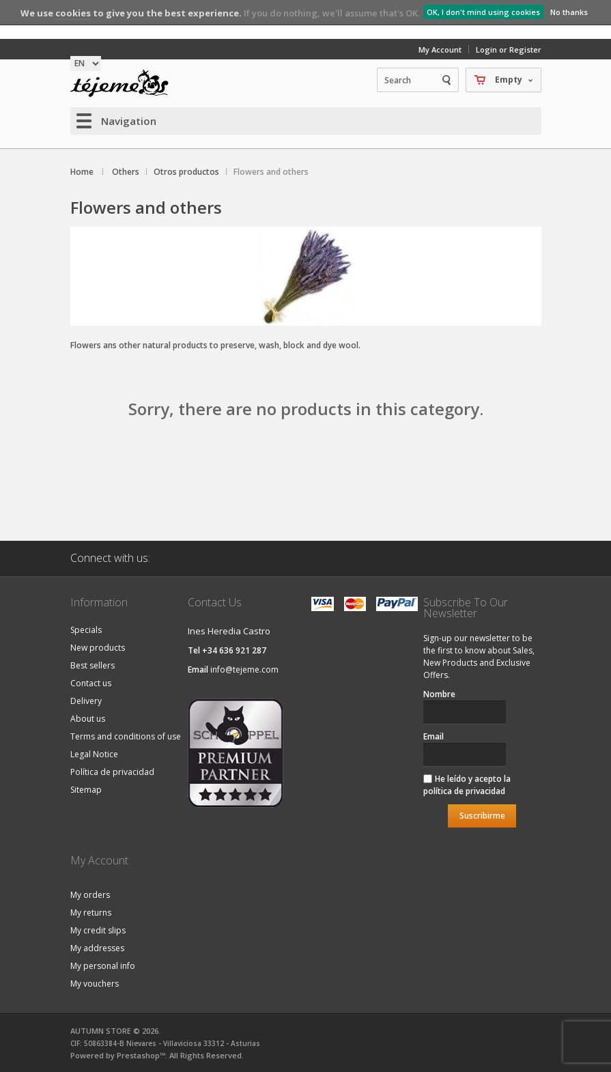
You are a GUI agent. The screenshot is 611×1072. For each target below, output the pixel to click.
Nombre (439, 694)
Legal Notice (94, 754)
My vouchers (94, 983)
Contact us (90, 683)
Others (125, 172)
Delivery (86, 701)
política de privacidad (464, 791)
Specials (86, 630)
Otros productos (186, 172)
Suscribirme (482, 815)
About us (87, 718)
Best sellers (92, 665)
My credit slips (98, 930)
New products (97, 647)
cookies (73, 13)
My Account (439, 49)
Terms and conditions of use (125, 736)
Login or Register (508, 49)
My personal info (102, 966)
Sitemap (86, 789)
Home (82, 172)
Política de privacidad (112, 772)
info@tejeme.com (244, 669)
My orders (90, 895)
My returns (90, 912)
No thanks (569, 12)
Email (433, 736)
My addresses (97, 948)
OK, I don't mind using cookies (483, 12)
